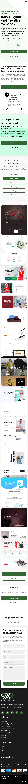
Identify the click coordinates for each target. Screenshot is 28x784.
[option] (14, 31)
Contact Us (4, 752)
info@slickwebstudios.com (19, 4)
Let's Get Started (14, 51)
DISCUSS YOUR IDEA (14, 87)
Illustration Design (5, 732)
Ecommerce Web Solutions (8, 728)
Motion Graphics (5, 730)
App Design (4, 735)
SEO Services (4, 737)
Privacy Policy (23, 780)
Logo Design (4, 721)
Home (2, 746)
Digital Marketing (5, 726)
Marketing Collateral (6, 734)
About (2, 748)
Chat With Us (14, 56)
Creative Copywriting (6, 723)
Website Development (7, 725)
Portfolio (3, 750)
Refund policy (23, 781)
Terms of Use (13, 780)
